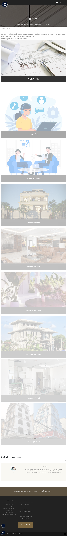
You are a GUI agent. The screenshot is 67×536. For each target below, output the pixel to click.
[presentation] (63, 460)
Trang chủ (3, 28)
